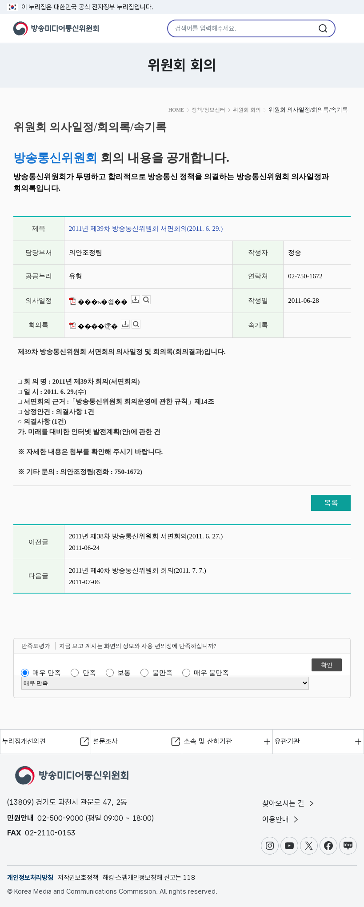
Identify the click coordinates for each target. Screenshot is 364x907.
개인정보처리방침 (30, 878)
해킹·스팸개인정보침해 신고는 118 (149, 878)
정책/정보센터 (208, 110)
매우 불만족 (211, 672)
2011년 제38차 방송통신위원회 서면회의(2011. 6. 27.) (146, 536)
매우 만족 (46, 672)
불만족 (162, 672)
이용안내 (281, 819)
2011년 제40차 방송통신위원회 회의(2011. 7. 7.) (137, 570)
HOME (176, 110)
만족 (89, 672)
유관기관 (287, 741)
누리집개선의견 (24, 741)
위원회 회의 (247, 110)
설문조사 (105, 741)
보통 (124, 672)
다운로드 (129, 324)
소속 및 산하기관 (208, 741)
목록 (331, 502)
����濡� (93, 326)
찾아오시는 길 (289, 803)
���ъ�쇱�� (98, 301)
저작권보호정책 (78, 878)
